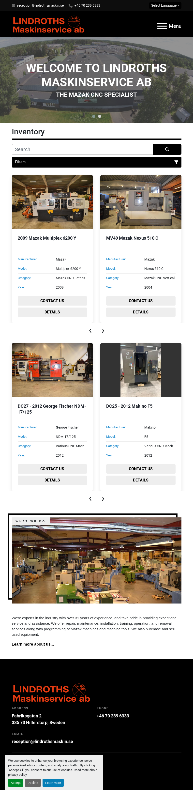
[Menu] (162, 26)
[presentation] (90, 330)
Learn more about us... (33, 644)
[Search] (82, 149)
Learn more (53, 783)
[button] (94, 116)
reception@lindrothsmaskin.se (40, 5)
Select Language (164, 5)
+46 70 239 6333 (87, 5)
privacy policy (17, 774)
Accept (16, 783)
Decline (33, 783)
